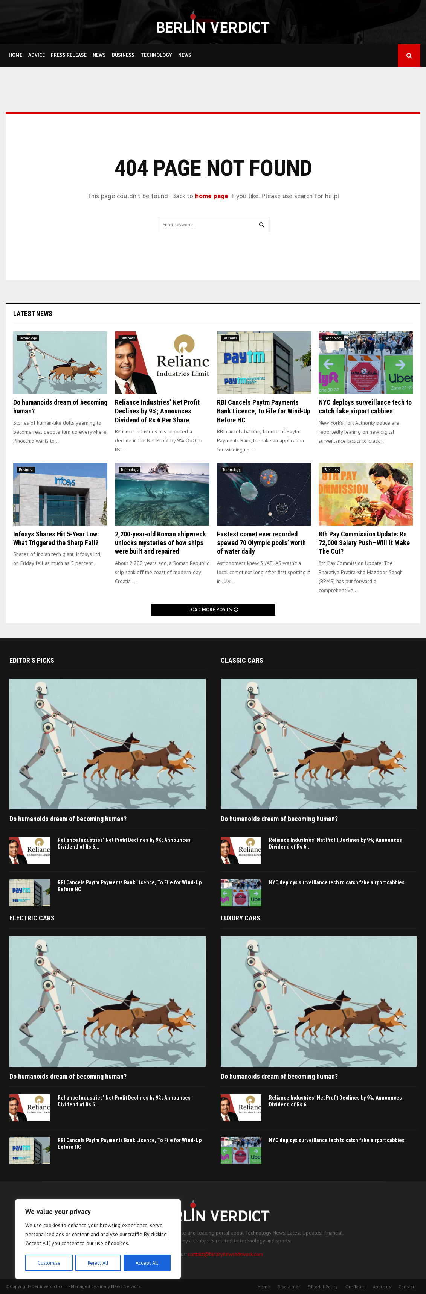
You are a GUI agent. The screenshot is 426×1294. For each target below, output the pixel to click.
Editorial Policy (322, 1286)
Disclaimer (289, 1286)
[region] (98, 1239)
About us (382, 1286)
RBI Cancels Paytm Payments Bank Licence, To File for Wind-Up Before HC (263, 411)
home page (211, 195)
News (99, 55)
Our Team (355, 1286)
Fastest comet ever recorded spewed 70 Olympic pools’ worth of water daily (261, 543)
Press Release (69, 55)
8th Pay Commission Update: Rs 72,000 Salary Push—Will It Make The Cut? (364, 543)
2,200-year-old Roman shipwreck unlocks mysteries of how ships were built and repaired (160, 543)
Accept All (147, 1262)
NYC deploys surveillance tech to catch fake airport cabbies (337, 882)
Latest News (32, 313)
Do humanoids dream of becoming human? (68, 819)
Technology (156, 55)
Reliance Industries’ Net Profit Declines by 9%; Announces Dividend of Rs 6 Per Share (157, 411)
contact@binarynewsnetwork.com (225, 1254)
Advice (36, 55)
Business (123, 55)
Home (15, 55)
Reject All (97, 1262)
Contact (406, 1286)
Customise (48, 1262)
